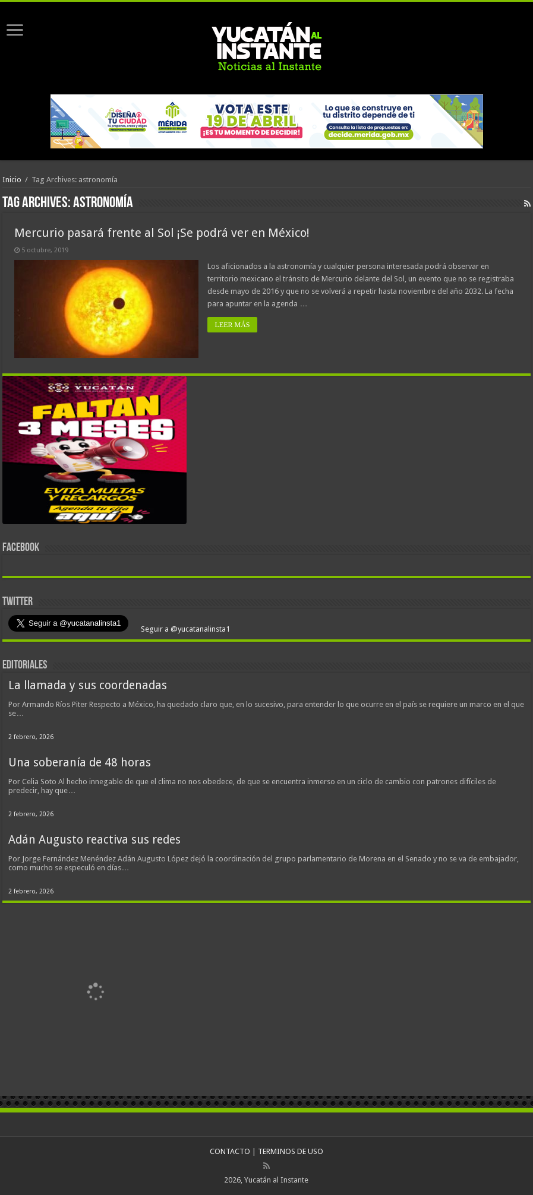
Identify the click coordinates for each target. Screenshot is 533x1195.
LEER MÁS (232, 325)
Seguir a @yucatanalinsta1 (184, 629)
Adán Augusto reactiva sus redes (94, 840)
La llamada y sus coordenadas (87, 685)
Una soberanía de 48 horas (79, 762)
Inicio (11, 179)
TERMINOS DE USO (290, 1151)
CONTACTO (230, 1151)
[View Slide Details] (94, 452)
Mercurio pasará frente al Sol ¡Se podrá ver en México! (162, 233)
